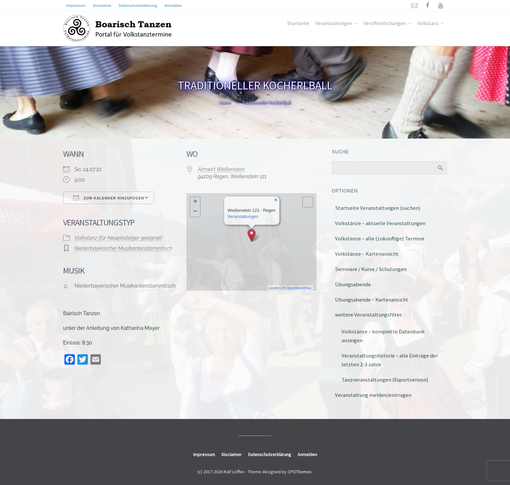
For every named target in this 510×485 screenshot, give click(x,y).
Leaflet (274, 288)
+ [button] (195, 202)
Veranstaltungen (333, 23)
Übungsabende (353, 284)
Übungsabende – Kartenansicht (371, 299)
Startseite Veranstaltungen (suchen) (378, 207)
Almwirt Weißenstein (221, 169)
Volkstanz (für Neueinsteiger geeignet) (118, 238)
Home (225, 102)
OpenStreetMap (299, 288)
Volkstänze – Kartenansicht (366, 253)
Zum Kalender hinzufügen (108, 198)
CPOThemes (300, 472)
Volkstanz (428, 23)
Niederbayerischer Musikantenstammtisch (123, 248)
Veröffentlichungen (385, 23)
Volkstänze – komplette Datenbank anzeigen (383, 336)
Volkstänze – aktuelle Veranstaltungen (380, 223)
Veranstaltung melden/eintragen (373, 394)
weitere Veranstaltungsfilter (368, 314)
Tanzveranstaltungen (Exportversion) (385, 379)
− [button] (195, 212)
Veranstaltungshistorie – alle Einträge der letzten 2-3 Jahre (390, 360)
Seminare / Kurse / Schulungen (371, 269)
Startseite (298, 23)
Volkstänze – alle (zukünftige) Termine (379, 238)
